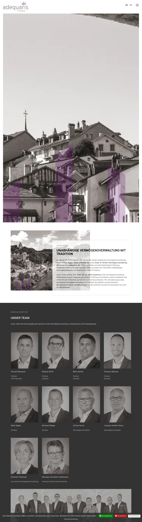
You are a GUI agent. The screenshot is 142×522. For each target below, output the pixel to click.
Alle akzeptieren (105, 516)
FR (131, 5)
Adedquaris (15, 7)
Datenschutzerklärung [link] (71, 519)
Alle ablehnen (120, 516)
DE (127, 5)
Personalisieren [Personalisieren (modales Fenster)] (134, 516)
